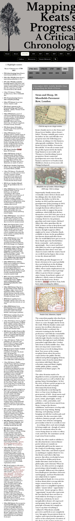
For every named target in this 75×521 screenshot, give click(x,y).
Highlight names (14, 65)
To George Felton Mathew (12, 473)
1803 (31, 73)
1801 (58, 69)
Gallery (21, 59)
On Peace (18, 438)
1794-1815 (25, 54)
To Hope (7, 476)
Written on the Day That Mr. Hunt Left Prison (14, 467)
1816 (33, 54)
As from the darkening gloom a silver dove (13, 443)
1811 (57, 73)
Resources (31, 59)
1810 (51, 73)
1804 (37, 73)
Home (7, 54)
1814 (64, 73)
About (16, 54)
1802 (65, 69)
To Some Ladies (17, 476)
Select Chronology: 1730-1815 (14, 69)
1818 (47, 54)
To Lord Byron (17, 444)
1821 (68, 54)
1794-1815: (33, 69)
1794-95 (44, 69)
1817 (40, 54)
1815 (31, 77)
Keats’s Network (45, 59)
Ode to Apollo (19, 470)
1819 (54, 54)
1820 (61, 54)
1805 (44, 73)
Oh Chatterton (18, 474)
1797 (52, 69)
